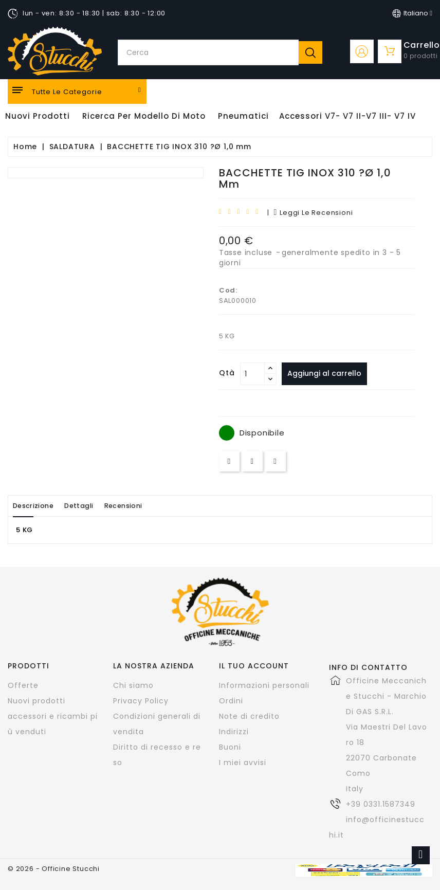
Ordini (231, 701)
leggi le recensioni (313, 212)
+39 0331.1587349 (380, 804)
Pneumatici (243, 116)
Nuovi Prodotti (37, 116)
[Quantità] (252, 373)
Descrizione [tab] (37, 505)
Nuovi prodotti (36, 701)
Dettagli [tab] (92, 505)
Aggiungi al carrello (327, 373)
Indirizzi (234, 731)
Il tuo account (254, 666)
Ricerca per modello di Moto (144, 116)
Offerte (23, 685)
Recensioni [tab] (144, 505)
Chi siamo (133, 685)
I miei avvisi (242, 762)
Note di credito (249, 716)
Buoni (230, 747)
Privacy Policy (141, 701)
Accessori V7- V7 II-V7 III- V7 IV (347, 116)
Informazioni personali (264, 685)
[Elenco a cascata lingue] (412, 13)
